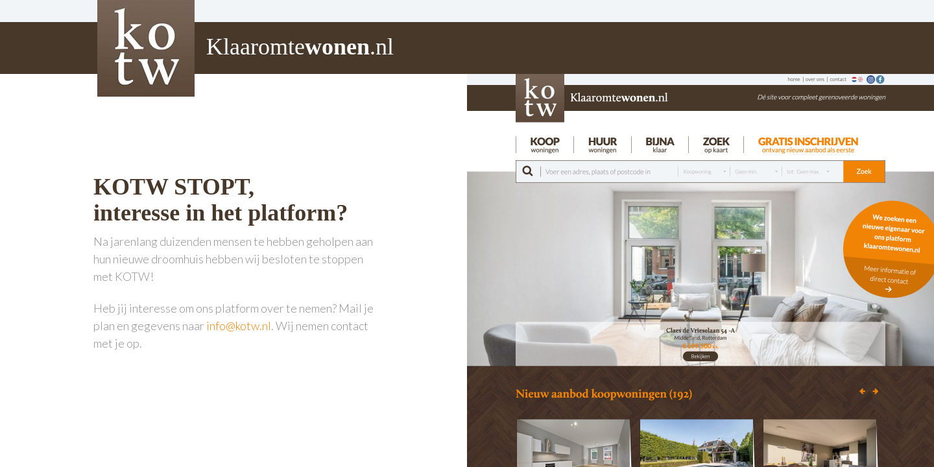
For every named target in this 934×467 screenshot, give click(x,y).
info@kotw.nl (238, 325)
